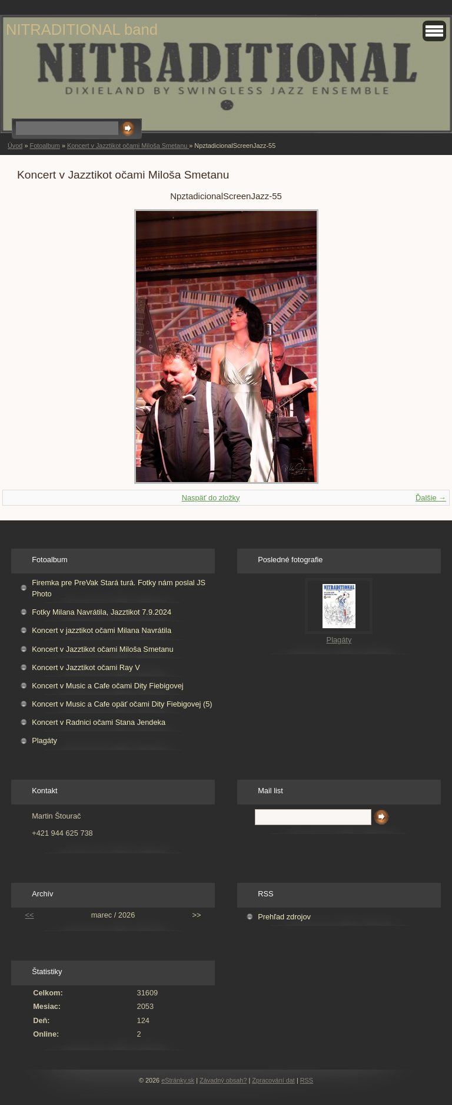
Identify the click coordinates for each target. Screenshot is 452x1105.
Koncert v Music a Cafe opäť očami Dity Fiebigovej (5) (122, 704)
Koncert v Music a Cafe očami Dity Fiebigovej (107, 685)
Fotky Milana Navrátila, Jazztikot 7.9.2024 (101, 612)
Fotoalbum (44, 145)
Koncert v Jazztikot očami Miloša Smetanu (128, 145)
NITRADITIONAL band (82, 29)
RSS (306, 1080)
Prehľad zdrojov (284, 916)
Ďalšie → (431, 497)
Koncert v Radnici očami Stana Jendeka (98, 722)
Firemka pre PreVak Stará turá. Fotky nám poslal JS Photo (118, 588)
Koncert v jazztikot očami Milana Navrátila (101, 630)
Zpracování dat (273, 1080)
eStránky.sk (177, 1080)
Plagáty (44, 740)
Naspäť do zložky (211, 497)
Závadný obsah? (223, 1080)
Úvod (15, 145)
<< (29, 915)
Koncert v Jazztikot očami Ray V (86, 667)
